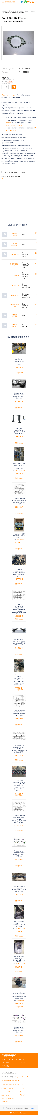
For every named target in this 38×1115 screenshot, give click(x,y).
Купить (19, 373)
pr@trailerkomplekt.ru (14, 125)
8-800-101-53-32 (7, 1072)
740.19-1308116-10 (14, 244)
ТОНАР (22, 1095)
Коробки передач (7, 1098)
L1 (20, 1098)
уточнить (10, 81)
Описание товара (8, 95)
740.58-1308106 (14, 234)
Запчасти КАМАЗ (7, 1092)
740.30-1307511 (14, 315)
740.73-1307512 (14, 325)
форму (8, 123)
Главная (4, 11)
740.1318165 (15, 296)
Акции (21, 1059)
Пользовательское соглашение (12, 1084)
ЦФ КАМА (5, 1101)
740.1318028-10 (14, 264)
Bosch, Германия (25, 1092)
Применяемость (15, 98)
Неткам (32, 1108)
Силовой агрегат (29, 11)
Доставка (5, 1063)
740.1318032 (15, 275)
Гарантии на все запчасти (10, 1080)
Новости (22, 1063)
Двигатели (5, 1095)
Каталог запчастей (15, 11)
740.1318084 (14, 286)
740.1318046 (14, 254)
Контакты (5, 1066)
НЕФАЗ (22, 1089)
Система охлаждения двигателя (14, 13)
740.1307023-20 (14, 305)
